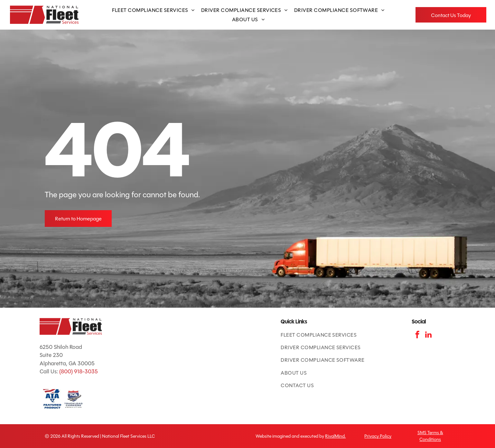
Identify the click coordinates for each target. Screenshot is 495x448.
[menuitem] (153, 10)
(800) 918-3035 (78, 371)
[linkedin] (428, 335)
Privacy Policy (377, 436)
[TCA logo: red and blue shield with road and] (73, 399)
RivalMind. (335, 436)
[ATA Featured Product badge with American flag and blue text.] (52, 399)
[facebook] (417, 335)
